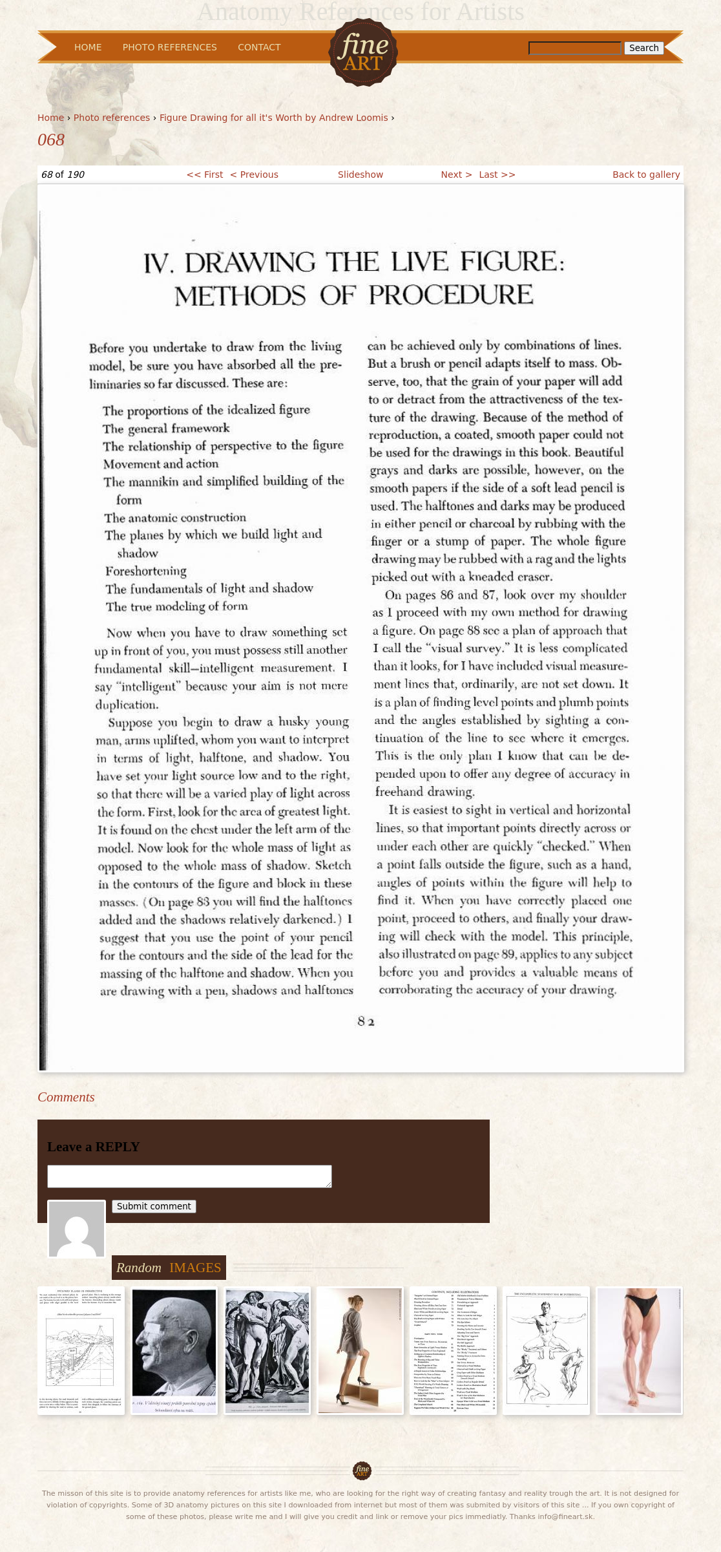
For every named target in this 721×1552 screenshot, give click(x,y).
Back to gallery (646, 174)
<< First (204, 174)
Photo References (170, 47)
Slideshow (360, 174)
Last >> (497, 174)
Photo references (112, 117)
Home (50, 117)
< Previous (254, 174)
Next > (457, 174)
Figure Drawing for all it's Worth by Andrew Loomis (274, 117)
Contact (259, 47)
